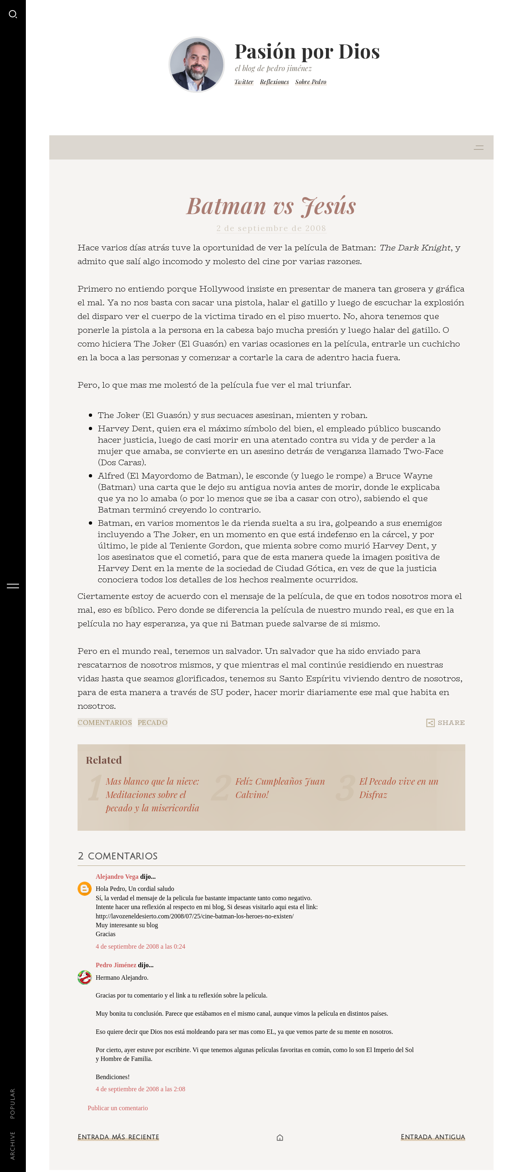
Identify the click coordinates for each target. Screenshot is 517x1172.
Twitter (244, 82)
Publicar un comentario (118, 1108)
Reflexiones (274, 82)
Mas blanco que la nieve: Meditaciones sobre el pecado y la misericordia (153, 794)
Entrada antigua (433, 1137)
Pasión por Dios (307, 50)
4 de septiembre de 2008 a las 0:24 (140, 946)
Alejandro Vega (117, 876)
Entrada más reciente (118, 1137)
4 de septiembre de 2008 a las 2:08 (140, 1089)
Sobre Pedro (310, 82)
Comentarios (105, 722)
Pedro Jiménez (116, 965)
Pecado (153, 722)
